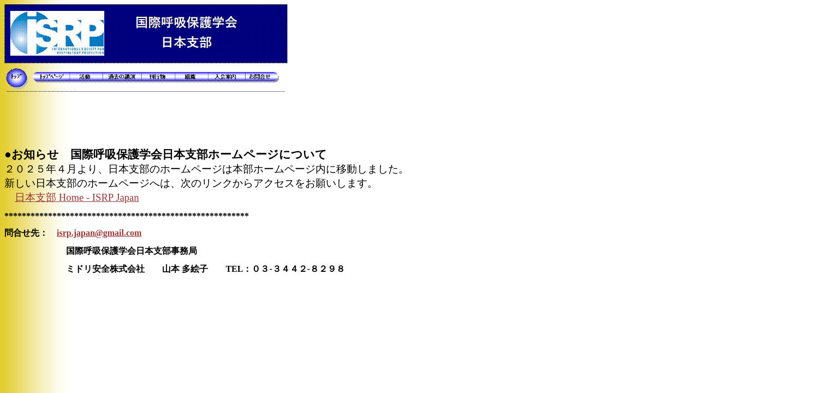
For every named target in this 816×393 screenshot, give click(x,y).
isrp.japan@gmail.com (99, 232)
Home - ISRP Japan (77, 197)
